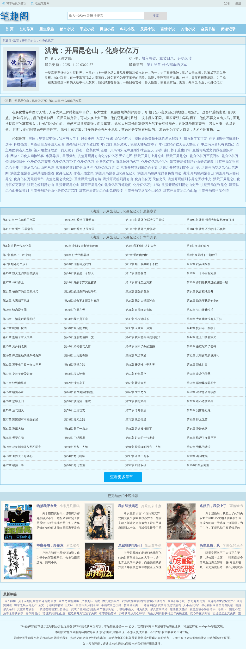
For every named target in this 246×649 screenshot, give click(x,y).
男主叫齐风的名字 (87, 605)
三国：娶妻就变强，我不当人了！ (54, 138)
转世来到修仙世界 (54, 613)
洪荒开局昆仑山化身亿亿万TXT (55, 190)
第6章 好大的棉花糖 (76, 255)
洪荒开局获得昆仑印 (214, 190)
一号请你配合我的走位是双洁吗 (161, 605)
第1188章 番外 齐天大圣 (79, 229)
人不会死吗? (191, 605)
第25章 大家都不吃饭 (16, 300)
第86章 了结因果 (74, 437)
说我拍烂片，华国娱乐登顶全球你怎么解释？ (148, 138)
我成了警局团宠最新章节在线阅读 (92, 609)
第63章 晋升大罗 (135, 383)
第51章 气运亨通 (135, 355)
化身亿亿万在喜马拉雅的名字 (118, 162)
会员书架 (208, 29)
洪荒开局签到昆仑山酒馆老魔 (192, 162)
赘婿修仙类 (131, 605)
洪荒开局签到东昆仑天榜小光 (190, 179)
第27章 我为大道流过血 (140, 300)
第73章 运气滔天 (13, 410)
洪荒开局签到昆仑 (214, 185)
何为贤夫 (142, 609)
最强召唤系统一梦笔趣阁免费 (186, 601)
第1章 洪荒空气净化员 (17, 246)
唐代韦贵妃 (33, 613)
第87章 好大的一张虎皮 (140, 437)
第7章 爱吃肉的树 (136, 255)
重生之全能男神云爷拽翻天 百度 (79, 601)
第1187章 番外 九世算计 (140, 229)
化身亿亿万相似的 (155, 162)
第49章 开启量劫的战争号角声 (22, 355)
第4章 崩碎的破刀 (198, 246)
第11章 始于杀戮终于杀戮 (141, 264)
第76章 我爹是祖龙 (198, 410)
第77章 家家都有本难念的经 (20, 419)
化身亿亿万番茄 (39, 162)
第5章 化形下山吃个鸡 (17, 255)
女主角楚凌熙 (25, 609)
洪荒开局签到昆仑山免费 (181, 185)
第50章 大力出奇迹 (76, 355)
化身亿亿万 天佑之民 (151, 179)
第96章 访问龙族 (197, 456)
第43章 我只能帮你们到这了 (143, 337)
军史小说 (87, 29)
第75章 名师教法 (135, 410)
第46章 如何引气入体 (77, 346)
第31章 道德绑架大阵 (138, 310)
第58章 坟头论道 (74, 373)
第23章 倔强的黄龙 (137, 291)
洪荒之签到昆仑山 (41, 185)
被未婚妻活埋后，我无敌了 (54, 150)
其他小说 (188, 29)
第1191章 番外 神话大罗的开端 (144, 220)
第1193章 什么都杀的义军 (167, 65)
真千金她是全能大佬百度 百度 (37, 601)
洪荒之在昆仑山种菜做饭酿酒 (33, 173)
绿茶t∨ (222, 609)
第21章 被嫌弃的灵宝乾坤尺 (20, 291)
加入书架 (148, 58)
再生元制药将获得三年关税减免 (167, 613)
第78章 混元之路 (74, 419)
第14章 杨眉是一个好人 (79, 273)
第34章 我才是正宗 (76, 319)
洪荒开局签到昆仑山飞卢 (75, 167)
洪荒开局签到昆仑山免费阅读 (101, 190)
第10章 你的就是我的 (77, 264)
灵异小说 (147, 29)
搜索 (155, 16)
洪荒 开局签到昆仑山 (199, 173)
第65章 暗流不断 (13, 392)
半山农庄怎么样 (111, 605)
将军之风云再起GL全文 (29, 605)
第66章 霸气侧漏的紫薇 (79, 392)
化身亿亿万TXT (64, 162)
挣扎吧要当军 (111, 601)
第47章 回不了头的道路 (140, 346)
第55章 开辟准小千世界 (140, 364)
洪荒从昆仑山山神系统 (38, 167)
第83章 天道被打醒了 (138, 428)
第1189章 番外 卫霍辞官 (18, 229)
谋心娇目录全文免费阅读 (217, 605)
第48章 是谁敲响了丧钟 (201, 346)
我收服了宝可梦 (195, 138)
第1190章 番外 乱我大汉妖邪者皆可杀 (210, 220)
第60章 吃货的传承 (198, 373)
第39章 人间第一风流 (138, 328)
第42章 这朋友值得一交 (79, 337)
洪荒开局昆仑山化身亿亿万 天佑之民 (106, 156)
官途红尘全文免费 (224, 613)
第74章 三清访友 (74, 410)
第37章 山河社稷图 (15, 328)
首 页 (9, 29)
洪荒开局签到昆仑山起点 (143, 190)
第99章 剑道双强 (135, 465)
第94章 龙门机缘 (74, 456)
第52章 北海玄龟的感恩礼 (203, 355)
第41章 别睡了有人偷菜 (17, 337)
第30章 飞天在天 (74, 310)
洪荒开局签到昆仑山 (119, 179)
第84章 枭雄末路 (197, 428)
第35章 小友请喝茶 (137, 319)
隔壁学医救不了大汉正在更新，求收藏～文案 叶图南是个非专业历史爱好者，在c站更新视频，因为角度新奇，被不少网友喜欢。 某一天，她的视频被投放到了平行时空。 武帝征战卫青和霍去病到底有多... (221, 567)
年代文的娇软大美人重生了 (179, 144)
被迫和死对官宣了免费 (82, 613)
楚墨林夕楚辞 (178, 609)
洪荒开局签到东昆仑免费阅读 (160, 173)
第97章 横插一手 (13, 465)
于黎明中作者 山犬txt (59, 605)
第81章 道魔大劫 (13, 428)
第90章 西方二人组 (76, 447)
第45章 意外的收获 (15, 346)
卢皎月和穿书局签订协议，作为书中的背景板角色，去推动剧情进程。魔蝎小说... (58, 557)
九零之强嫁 (104, 138)
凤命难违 (87, 138)
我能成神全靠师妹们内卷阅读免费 (143, 601)
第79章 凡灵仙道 (135, 419)
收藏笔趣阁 (42, 3)
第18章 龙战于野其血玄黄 (80, 282)
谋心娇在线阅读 (200, 613)
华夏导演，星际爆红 (61, 156)
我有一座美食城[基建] (92, 150)
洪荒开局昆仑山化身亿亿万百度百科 (193, 156)
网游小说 (107, 29)
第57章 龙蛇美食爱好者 (17, 373)
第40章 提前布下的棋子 (201, 328)
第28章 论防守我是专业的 (203, 300)
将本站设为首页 (16, 3)
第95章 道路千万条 (137, 456)
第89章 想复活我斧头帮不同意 (22, 447)
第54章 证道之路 (74, 364)
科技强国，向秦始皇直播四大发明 (39, 144)
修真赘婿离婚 (158, 609)
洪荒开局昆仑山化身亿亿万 (116, 173)
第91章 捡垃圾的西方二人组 (143, 447)
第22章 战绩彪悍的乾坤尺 (80, 291)
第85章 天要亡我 (13, 437)
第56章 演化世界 (197, 364)
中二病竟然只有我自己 (217, 144)
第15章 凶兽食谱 (135, 273)
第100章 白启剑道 (198, 465)
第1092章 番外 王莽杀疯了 (80, 220)
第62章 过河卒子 (74, 383)
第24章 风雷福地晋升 (200, 291)
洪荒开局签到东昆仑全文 (140, 167)
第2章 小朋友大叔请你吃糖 (81, 246)
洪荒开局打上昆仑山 (150, 156)
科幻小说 (127, 29)
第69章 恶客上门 (13, 401)
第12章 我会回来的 (198, 264)
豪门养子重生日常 (177, 150)
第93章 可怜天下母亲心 (17, 456)
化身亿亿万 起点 (107, 167)
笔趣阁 (7, 40)
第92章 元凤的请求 (198, 447)
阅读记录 (228, 29)
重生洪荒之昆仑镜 (88, 179)
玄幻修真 (26, 29)
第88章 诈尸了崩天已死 (201, 437)
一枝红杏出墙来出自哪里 (52, 609)
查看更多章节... (123, 477)
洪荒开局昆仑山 (68, 185)
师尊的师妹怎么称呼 (132, 613)
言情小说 (167, 29)
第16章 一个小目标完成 (201, 273)
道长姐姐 (10, 601)
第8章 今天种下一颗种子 (202, 255)
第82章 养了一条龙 (76, 428)
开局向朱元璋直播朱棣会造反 (132, 150)
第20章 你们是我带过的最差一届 (207, 282)
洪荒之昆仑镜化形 (60, 179)
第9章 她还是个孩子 (15, 264)
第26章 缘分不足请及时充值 (81, 300)
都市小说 (67, 29)
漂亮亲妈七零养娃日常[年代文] (89, 144)
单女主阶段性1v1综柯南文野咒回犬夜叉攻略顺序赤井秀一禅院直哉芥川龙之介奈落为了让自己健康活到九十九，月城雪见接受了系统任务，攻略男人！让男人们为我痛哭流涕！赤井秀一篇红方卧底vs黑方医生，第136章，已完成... (139, 528)
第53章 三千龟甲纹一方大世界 (22, 364)
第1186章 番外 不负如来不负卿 (206, 229)
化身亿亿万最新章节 (30, 179)
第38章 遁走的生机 (76, 328)
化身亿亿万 (86, 162)
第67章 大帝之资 (135, 392)
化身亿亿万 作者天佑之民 (75, 173)
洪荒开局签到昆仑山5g (180, 190)
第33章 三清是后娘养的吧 (19, 319)
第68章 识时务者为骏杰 (201, 392)
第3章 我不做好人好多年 (140, 246)
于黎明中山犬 (125, 609)
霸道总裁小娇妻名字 (202, 609)
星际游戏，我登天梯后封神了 (135, 144)
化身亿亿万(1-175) (147, 185)
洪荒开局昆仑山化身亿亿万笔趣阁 (107, 185)
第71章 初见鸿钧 (135, 401)
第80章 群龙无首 (197, 419)
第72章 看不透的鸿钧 (200, 401)
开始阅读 (185, 58)
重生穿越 (46, 29)
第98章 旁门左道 (74, 465)
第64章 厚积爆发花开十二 (203, 383)
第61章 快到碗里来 (15, 383)
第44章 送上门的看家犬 (201, 337)
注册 (238, 3)
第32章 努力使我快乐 (200, 310)
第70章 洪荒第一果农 (77, 401)
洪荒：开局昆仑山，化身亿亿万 (33, 40)
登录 (227, 3)
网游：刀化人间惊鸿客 (27, 156)
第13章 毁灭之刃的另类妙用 (20, 273)
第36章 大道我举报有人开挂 (204, 319)
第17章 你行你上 (13, 282)
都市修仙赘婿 (108, 613)
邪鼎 (158, 150)
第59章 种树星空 (135, 373)
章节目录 (167, 58)
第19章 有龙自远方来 (138, 282)
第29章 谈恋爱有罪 (15, 310)
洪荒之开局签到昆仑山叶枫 (180, 167)
